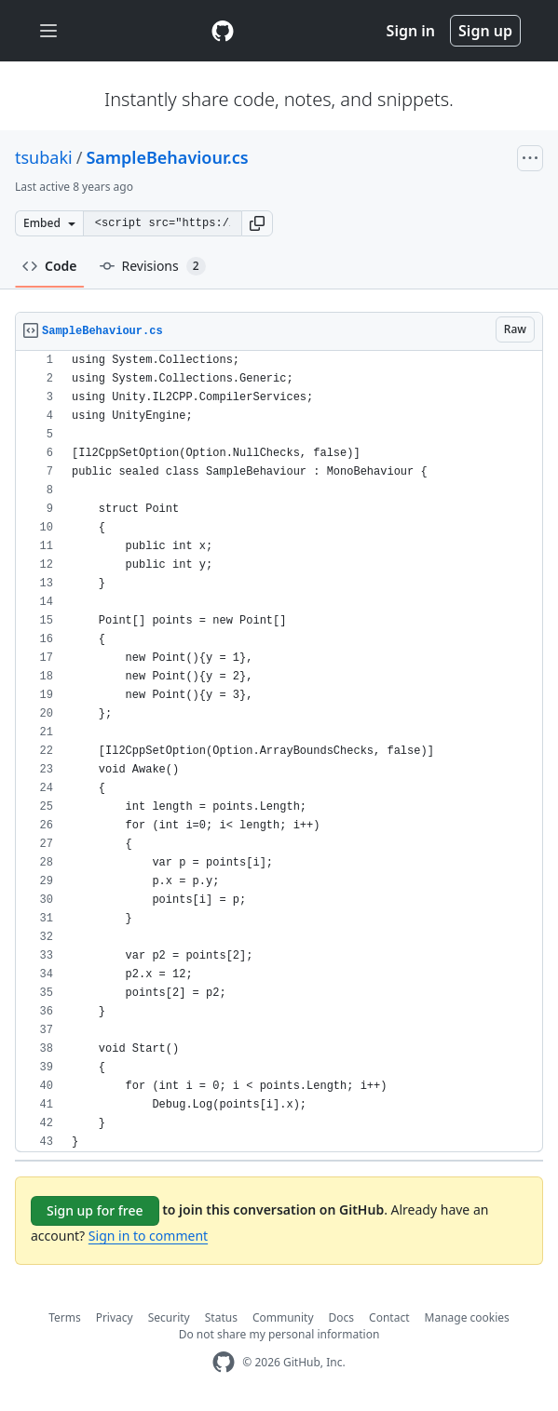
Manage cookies (467, 1317)
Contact (389, 1317)
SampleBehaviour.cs (167, 157)
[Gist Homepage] (222, 31)
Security (169, 1317)
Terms (64, 1317)
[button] (257, 223)
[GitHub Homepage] (223, 1362)
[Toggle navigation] (48, 31)
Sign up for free (95, 1210)
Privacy (114, 1317)
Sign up (485, 30)
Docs (342, 1317)
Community (283, 1317)
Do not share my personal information (279, 1334)
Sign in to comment (148, 1235)
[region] (279, 751)
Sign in (411, 30)
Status (221, 1317)
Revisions (153, 266)
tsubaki (44, 157)
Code (49, 266)
